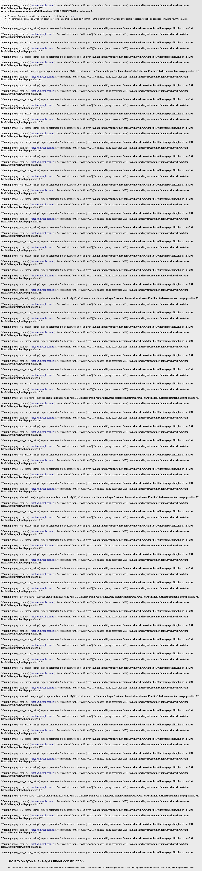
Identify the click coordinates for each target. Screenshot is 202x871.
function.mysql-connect (43, 5)
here (75, 16)
